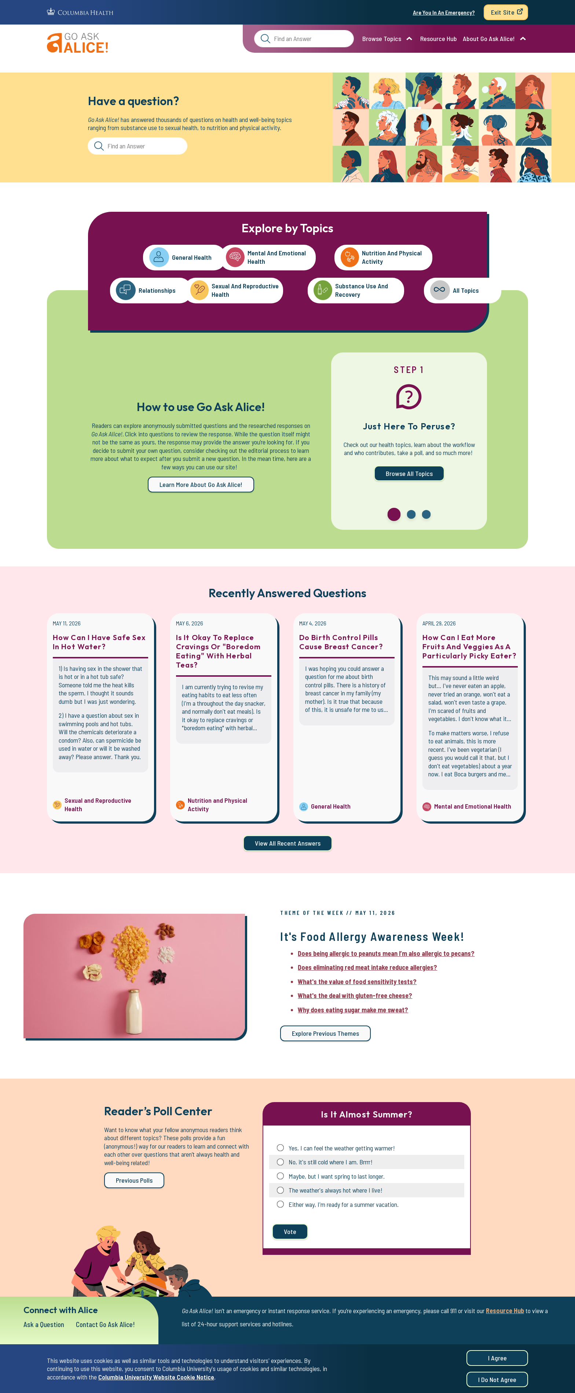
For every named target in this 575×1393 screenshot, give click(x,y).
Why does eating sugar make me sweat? (353, 1010)
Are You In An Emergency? (444, 12)
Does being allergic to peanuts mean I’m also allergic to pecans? (386, 953)
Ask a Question (44, 1324)
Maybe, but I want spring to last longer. (337, 1176)
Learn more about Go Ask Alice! (201, 484)
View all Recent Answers (288, 843)
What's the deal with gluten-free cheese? (355, 995)
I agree (497, 1360)
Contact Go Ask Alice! (109, 1324)
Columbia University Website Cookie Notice (156, 1379)
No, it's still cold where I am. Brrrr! (331, 1162)
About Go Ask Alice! (489, 38)
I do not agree (497, 1382)
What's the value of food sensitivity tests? (357, 982)
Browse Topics (381, 38)
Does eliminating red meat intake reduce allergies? (367, 967)
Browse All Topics (409, 473)
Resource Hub (438, 38)
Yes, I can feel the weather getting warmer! (342, 1148)
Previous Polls (134, 1180)
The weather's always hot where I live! (335, 1190)
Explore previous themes (325, 1033)
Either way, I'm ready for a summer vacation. (344, 1204)
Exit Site (502, 12)
